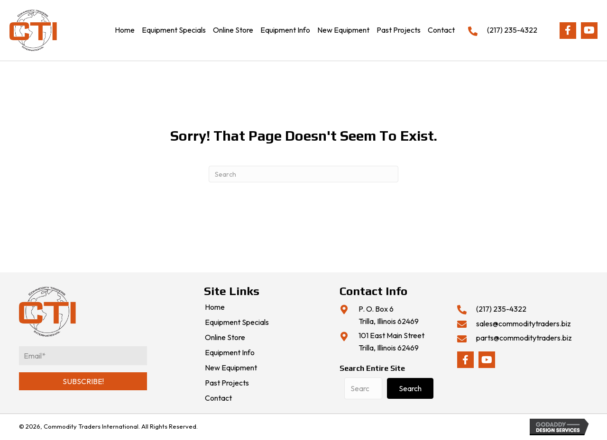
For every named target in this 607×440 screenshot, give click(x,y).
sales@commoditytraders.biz (523, 323)
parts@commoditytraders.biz (524, 337)
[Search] (303, 174)
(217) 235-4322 (512, 30)
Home (215, 307)
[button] (568, 30)
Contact (218, 398)
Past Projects (227, 383)
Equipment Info (230, 353)
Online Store (225, 337)
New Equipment (231, 368)
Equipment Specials (237, 322)
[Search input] (363, 388)
